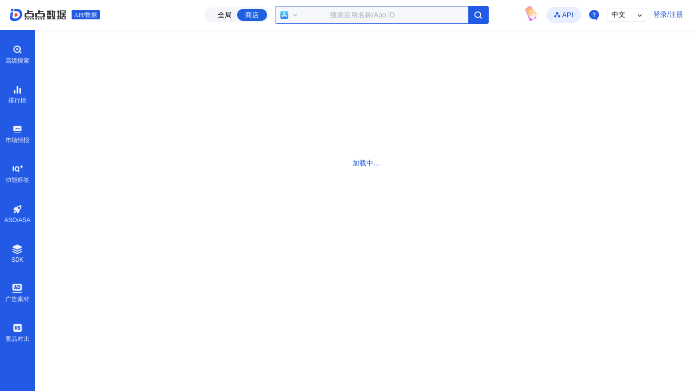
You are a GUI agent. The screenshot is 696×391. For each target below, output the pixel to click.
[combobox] (382, 15)
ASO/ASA (17, 214)
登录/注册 (668, 14)
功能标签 (17, 173)
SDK (17, 253)
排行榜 (17, 94)
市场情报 (17, 134)
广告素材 (17, 293)
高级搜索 (17, 54)
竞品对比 (17, 332)
